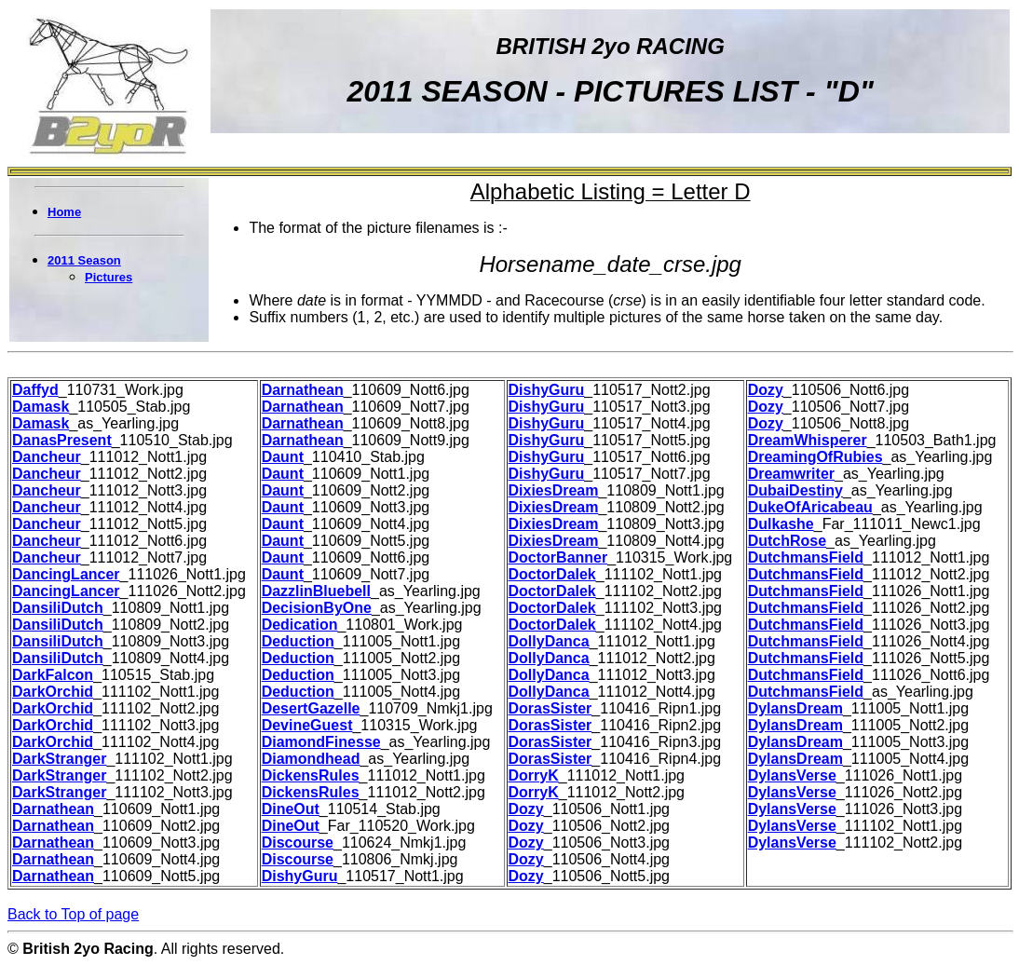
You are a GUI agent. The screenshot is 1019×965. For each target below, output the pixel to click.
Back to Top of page (73, 914)
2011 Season (84, 260)
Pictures (108, 277)
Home (64, 212)
